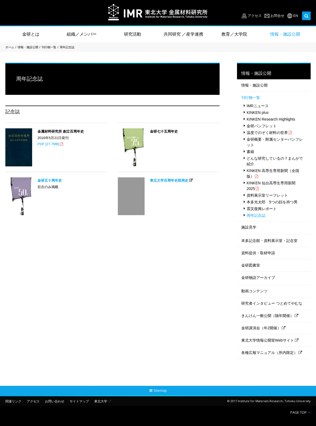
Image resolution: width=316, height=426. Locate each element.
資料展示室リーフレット (267, 195)
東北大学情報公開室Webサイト (267, 340)
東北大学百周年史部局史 (169, 180)
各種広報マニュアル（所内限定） (269, 352)
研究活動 (132, 34)
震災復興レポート (262, 209)
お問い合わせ (54, 401)
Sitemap (160, 390)
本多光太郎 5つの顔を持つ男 (272, 202)
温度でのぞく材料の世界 (267, 132)
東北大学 (100, 401)
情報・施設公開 (285, 34)
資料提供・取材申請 (258, 253)
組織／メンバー (82, 34)
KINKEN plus (258, 112)
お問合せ (277, 16)
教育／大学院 (234, 34)
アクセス (255, 16)
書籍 (250, 152)
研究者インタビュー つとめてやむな (271, 303)
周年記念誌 (67, 47)
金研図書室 (250, 265)
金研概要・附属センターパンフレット (275, 142)
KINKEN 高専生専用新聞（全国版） (273, 173)
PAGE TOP (298, 412)
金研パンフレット (262, 126)
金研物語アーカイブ (258, 277)
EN (295, 16)
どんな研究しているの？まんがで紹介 (275, 161)
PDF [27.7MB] (48, 144)
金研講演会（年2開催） (261, 328)
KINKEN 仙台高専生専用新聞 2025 (271, 186)
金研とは (30, 34)
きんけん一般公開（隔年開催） (267, 315)
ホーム (9, 47)
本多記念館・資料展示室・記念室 (269, 240)
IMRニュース (258, 106)
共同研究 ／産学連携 (183, 34)
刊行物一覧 (49, 47)
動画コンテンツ (254, 291)
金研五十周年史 (49, 180)
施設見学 (248, 227)
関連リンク (13, 401)
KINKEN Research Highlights (271, 119)
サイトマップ (79, 401)
